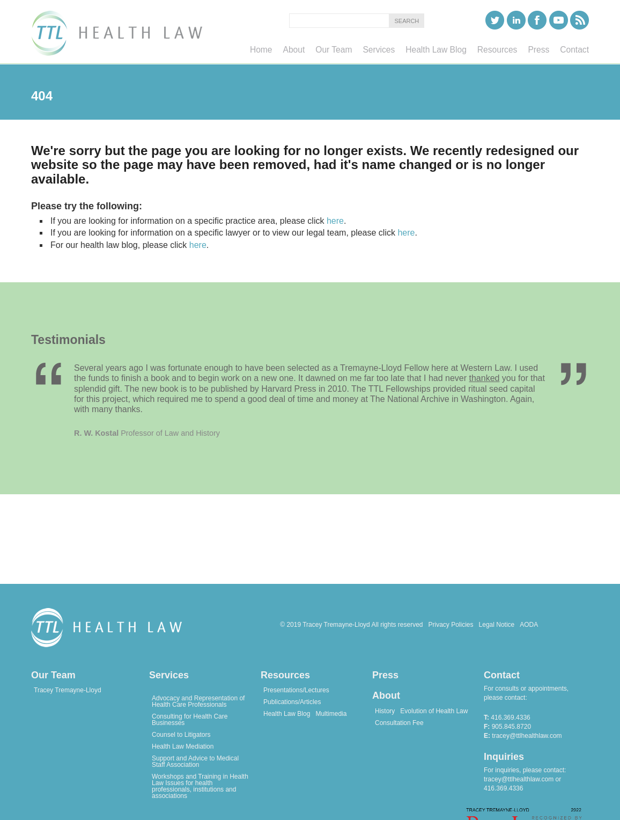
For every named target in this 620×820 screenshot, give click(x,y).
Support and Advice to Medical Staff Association (195, 761)
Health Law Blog (286, 714)
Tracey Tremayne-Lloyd (67, 690)
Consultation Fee (399, 723)
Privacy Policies (451, 624)
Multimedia (330, 714)
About (386, 695)
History (385, 711)
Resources (285, 675)
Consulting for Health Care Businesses (189, 720)
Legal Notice (497, 624)
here (335, 220)
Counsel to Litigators (181, 734)
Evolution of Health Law (434, 711)
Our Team (53, 675)
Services (169, 675)
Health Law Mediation (182, 746)
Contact (502, 675)
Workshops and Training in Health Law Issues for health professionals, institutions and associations (200, 786)
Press (385, 675)
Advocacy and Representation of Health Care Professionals (198, 701)
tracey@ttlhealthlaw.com (527, 736)
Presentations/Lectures (296, 690)
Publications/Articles (292, 702)
